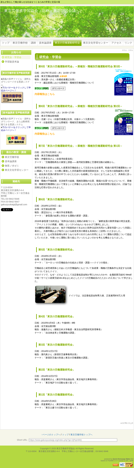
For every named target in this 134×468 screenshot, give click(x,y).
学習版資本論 (12, 61)
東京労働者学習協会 (65, 448)
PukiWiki (111, 461)
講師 (33, 42)
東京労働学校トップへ (81, 434)
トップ (5, 42)
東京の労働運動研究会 (67, 42)
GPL (127, 461)
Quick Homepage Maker (122, 459)
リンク (128, 42)
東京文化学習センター (95, 42)
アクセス (116, 42)
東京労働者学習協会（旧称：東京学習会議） (42, 10)
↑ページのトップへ (51, 434)
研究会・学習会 (13, 57)
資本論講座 (45, 42)
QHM (131, 461)
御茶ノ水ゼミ (12, 165)
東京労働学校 (20, 42)
